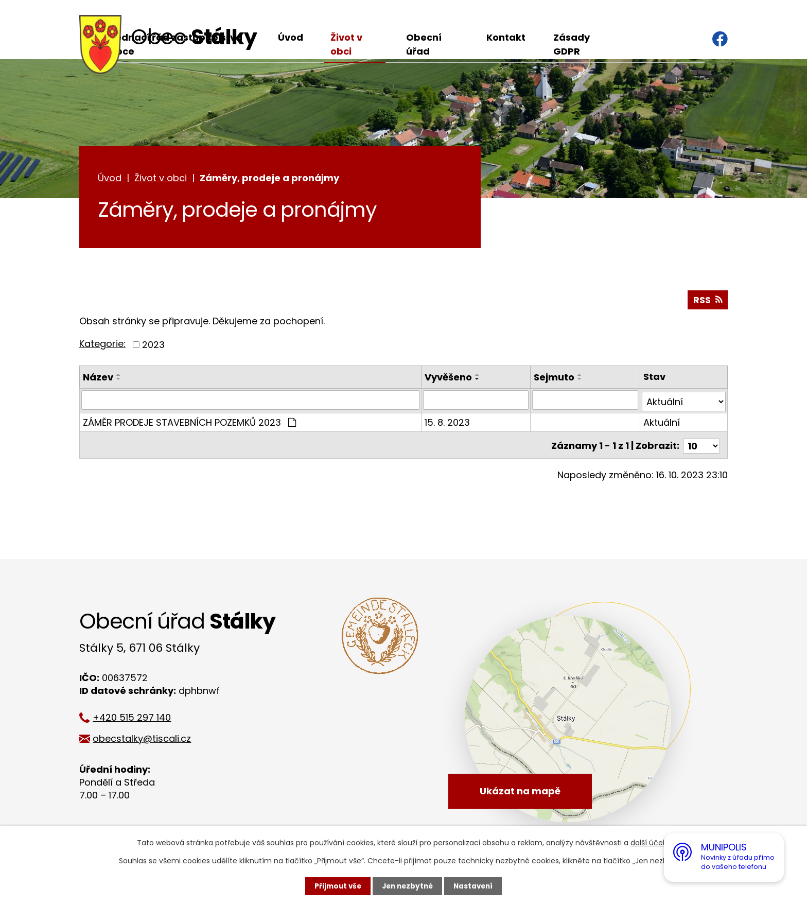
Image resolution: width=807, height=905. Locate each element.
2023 (153, 346)
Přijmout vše (335, 886)
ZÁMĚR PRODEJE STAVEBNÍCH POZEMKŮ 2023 (189, 422)
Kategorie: (102, 345)
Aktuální (661, 422)
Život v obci (346, 44)
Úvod (290, 37)
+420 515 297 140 (137, 717)
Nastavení (475, 886)
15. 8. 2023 (447, 422)
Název (98, 378)
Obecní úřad (424, 44)
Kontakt (505, 37)
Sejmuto (554, 378)
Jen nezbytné (407, 886)
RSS (707, 301)
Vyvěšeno (448, 378)
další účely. (650, 843)
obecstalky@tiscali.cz (147, 738)
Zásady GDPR (571, 44)
